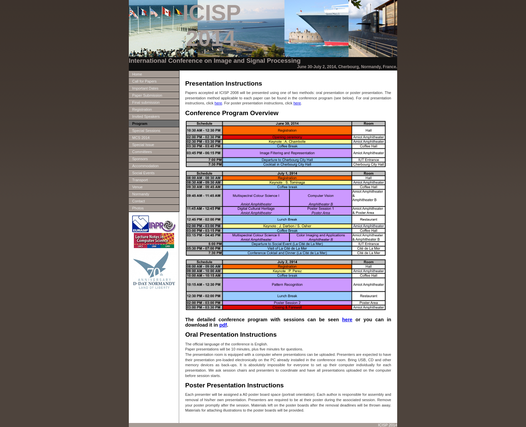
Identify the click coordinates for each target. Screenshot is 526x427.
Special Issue (143, 145)
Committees (142, 152)
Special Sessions (146, 131)
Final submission (146, 102)
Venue (137, 187)
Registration (142, 109)
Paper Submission (147, 95)
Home (137, 74)
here (218, 103)
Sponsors (140, 159)
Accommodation (145, 166)
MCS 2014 (141, 138)
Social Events (143, 173)
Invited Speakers (146, 116)
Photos (138, 208)
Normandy (140, 194)
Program (139, 124)
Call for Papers (144, 81)
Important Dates (145, 88)
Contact (138, 201)
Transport (140, 180)
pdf (223, 325)
